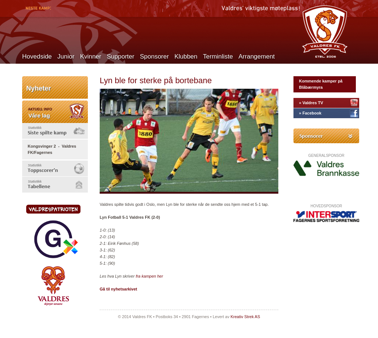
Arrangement (256, 56)
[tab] (55, 131)
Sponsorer (154, 56)
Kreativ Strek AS (245, 316)
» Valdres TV (311, 103)
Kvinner (91, 56)
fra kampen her (149, 276)
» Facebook (310, 113)
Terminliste (218, 56)
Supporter (120, 56)
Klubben (185, 56)
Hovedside (37, 56)
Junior (65, 56)
